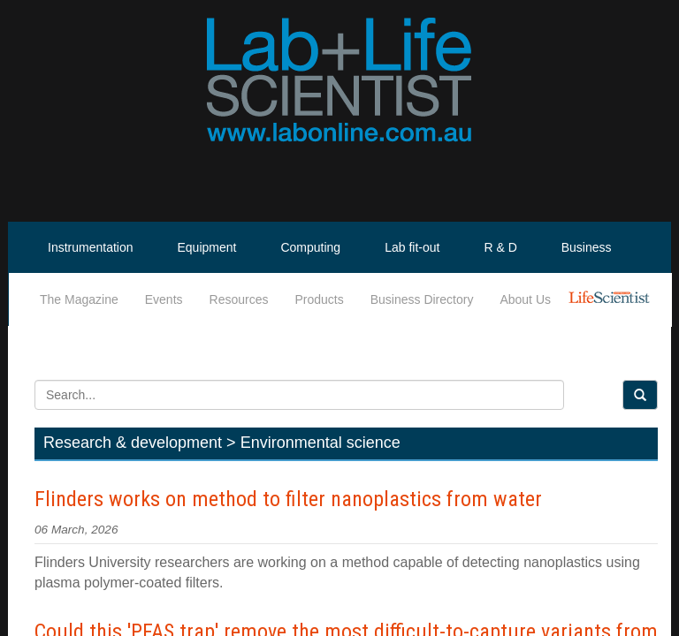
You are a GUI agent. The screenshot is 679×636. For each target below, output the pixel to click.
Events (164, 299)
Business (586, 247)
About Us (525, 299)
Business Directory (422, 299)
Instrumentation (91, 247)
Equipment (207, 247)
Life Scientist (612, 299)
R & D (500, 247)
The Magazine (79, 299)
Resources (239, 299)
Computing (310, 247)
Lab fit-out (412, 247)
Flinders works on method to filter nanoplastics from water (288, 499)
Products (318, 299)
